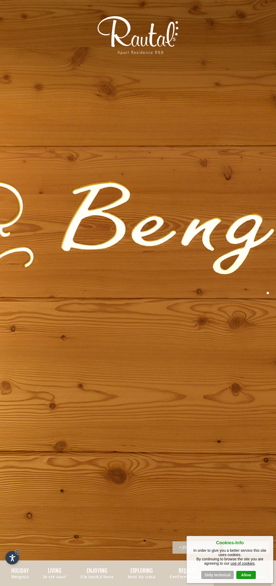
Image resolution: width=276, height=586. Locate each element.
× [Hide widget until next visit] (17, 552)
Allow (246, 575)
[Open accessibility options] (12, 557)
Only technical (217, 575)
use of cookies (242, 563)
